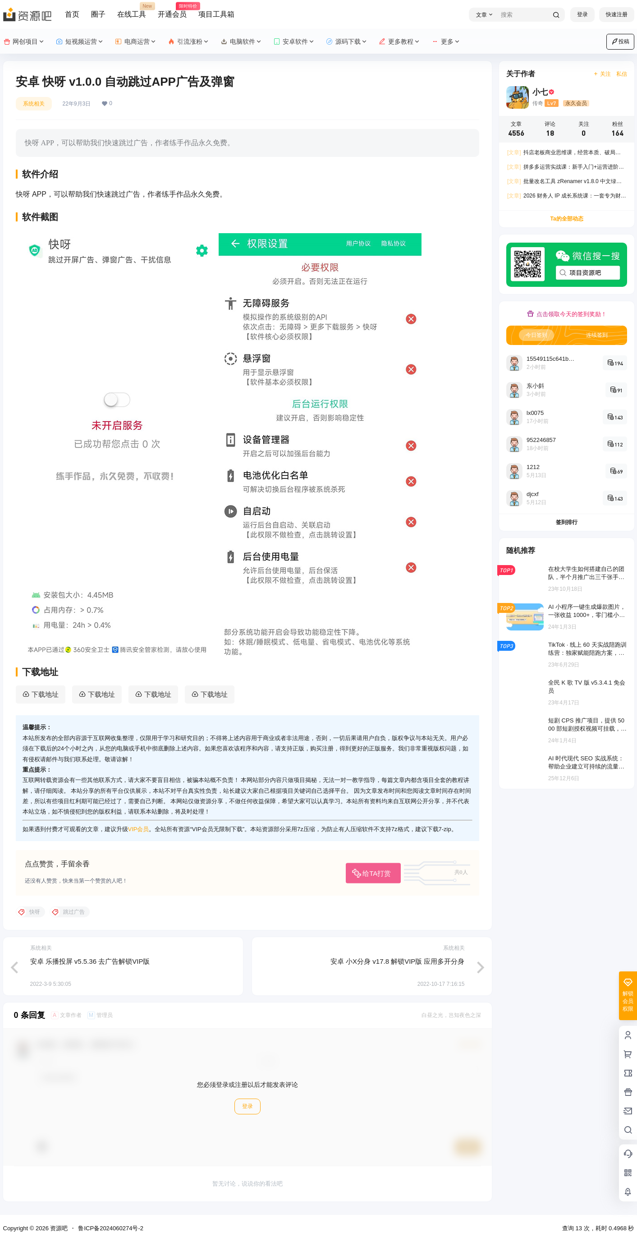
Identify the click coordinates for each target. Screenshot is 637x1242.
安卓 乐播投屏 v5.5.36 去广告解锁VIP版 (90, 961)
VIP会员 (138, 829)
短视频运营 (80, 41)
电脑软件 (241, 41)
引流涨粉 (189, 41)
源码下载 (347, 41)
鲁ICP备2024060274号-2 (110, 1228)
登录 (582, 14)
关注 (601, 74)
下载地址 (45, 694)
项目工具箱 (216, 14)
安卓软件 (294, 41)
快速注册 (617, 14)
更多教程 (400, 41)
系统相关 (34, 104)
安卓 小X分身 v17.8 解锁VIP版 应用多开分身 (397, 961)
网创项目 (24, 41)
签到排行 (566, 522)
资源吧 (58, 1228)
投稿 (620, 41)
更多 (446, 41)
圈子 (98, 14)
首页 (72, 14)
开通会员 (172, 10)
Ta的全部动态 (566, 219)
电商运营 (136, 41)
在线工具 (131, 10)
